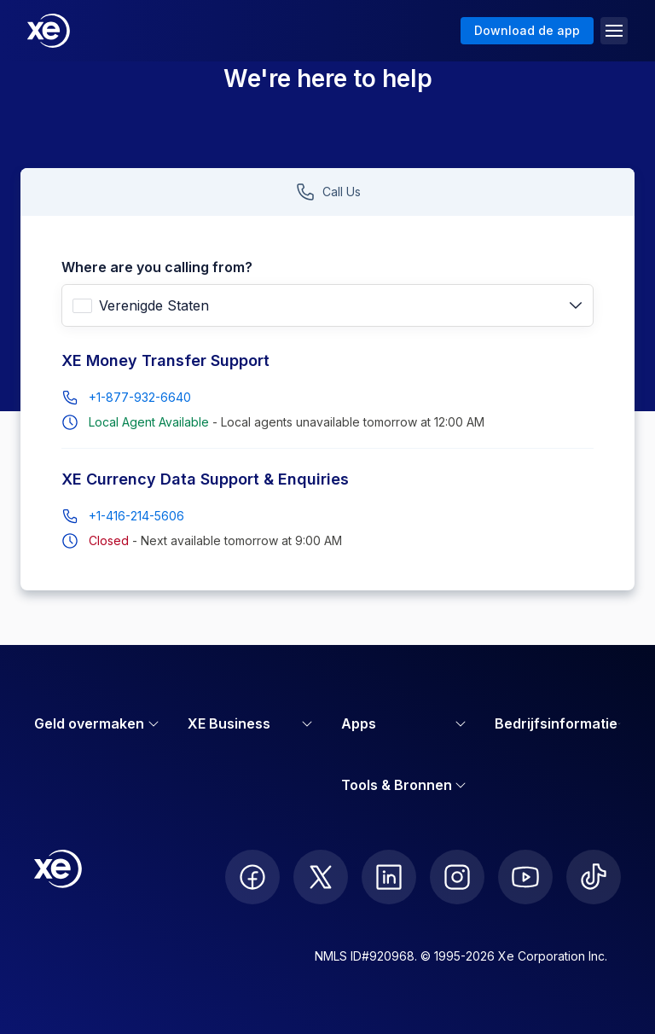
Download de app (527, 30)
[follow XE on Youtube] (525, 877)
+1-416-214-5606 (136, 515)
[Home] (48, 31)
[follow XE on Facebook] (252, 877)
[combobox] (327, 305)
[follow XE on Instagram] (457, 877)
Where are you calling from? (156, 267)
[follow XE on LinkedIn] (389, 877)
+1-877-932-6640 (140, 397)
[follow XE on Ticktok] (593, 877)
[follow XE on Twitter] (320, 877)
